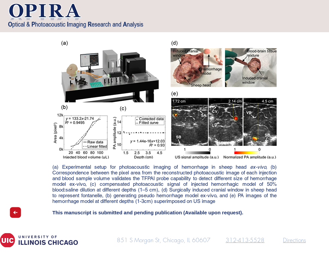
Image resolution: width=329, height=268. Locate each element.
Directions (294, 240)
